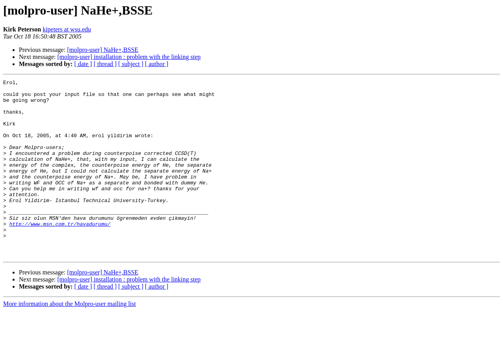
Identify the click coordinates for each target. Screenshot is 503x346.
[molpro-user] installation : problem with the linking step (129, 56)
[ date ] (83, 64)
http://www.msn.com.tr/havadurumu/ (59, 253)
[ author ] (157, 64)
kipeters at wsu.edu (66, 29)
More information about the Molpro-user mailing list (69, 339)
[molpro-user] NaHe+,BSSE (102, 49)
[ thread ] (105, 64)
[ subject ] (130, 64)
